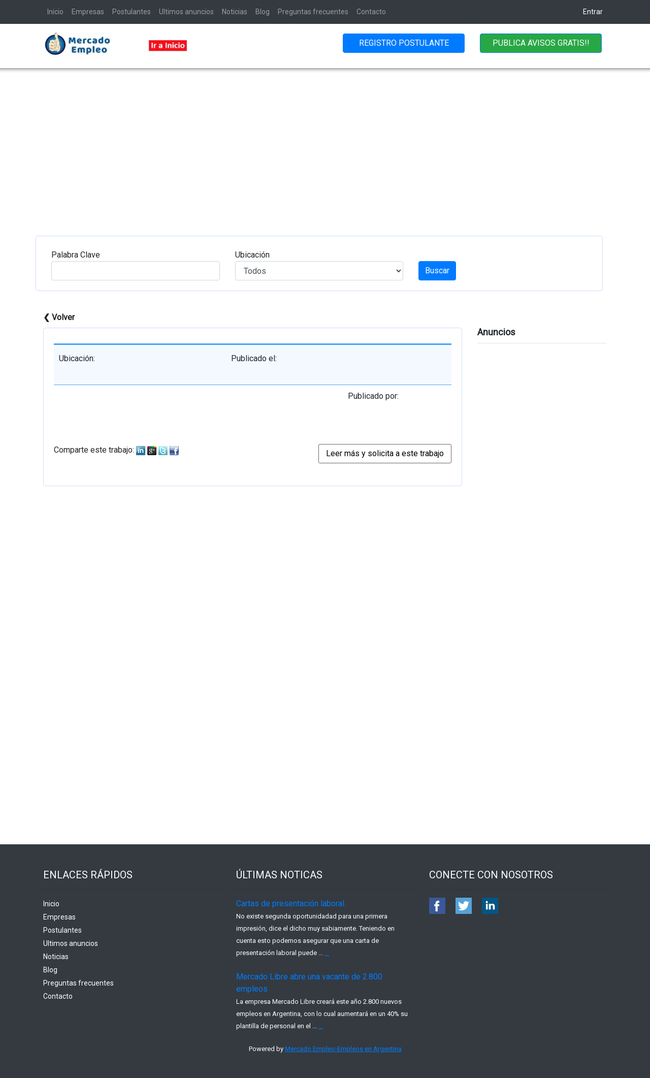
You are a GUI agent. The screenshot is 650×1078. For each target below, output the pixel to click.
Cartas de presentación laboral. (291, 903)
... (326, 953)
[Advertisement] (325, 144)
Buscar (437, 270)
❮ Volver (59, 317)
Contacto (371, 12)
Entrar (593, 12)
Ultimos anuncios (186, 12)
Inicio (55, 12)
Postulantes (131, 12)
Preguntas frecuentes (313, 12)
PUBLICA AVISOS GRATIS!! (541, 43)
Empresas (88, 12)
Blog (262, 12)
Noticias (234, 12)
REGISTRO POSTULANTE (404, 43)
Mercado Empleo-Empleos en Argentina (343, 1049)
